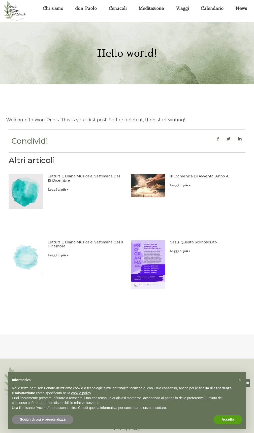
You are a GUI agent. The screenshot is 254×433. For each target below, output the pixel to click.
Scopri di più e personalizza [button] (42, 419)
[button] (240, 380)
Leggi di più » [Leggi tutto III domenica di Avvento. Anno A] (180, 185)
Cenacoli (118, 8)
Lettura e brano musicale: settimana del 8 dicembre (85, 244)
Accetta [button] (228, 419)
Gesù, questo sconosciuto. (194, 242)
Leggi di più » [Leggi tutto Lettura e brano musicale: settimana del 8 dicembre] (58, 255)
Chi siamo (53, 8)
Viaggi (182, 8)
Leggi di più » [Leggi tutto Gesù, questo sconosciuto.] (180, 251)
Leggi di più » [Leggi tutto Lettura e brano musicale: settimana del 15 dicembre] (58, 189)
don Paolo (86, 8)
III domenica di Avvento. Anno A (199, 176)
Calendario (212, 8)
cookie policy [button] (81, 393)
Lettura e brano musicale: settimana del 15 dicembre (84, 178)
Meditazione (151, 8)
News (241, 8)
